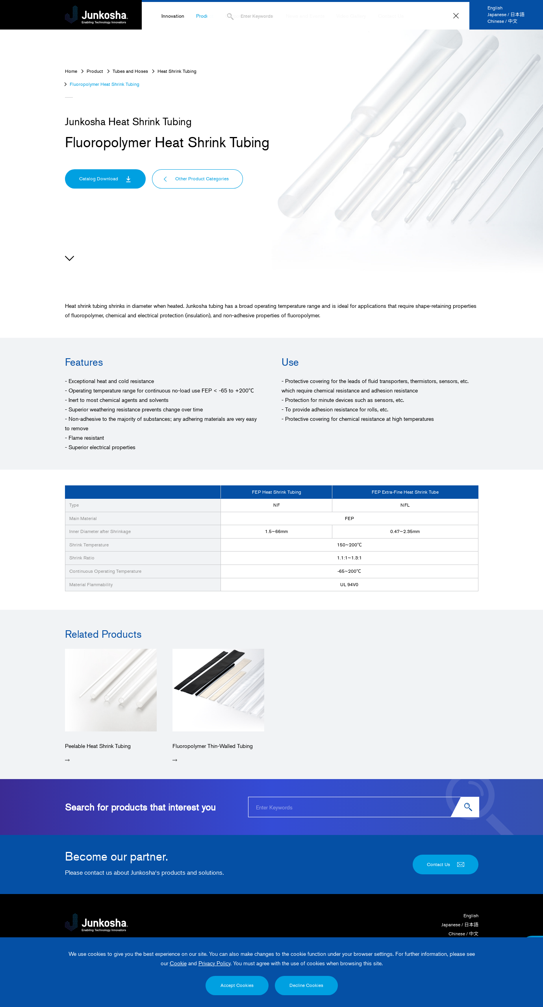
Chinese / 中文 (502, 21)
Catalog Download (105, 179)
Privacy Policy (214, 963)
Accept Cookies (237, 985)
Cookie (178, 963)
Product (204, 16)
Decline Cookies (306, 985)
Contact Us (391, 16)
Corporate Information (249, 16)
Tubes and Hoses (130, 71)
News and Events (305, 16)
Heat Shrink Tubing (177, 71)
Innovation (172, 16)
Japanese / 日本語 (505, 14)
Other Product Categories (196, 178)
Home (71, 71)
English (494, 8)
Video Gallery (351, 16)
